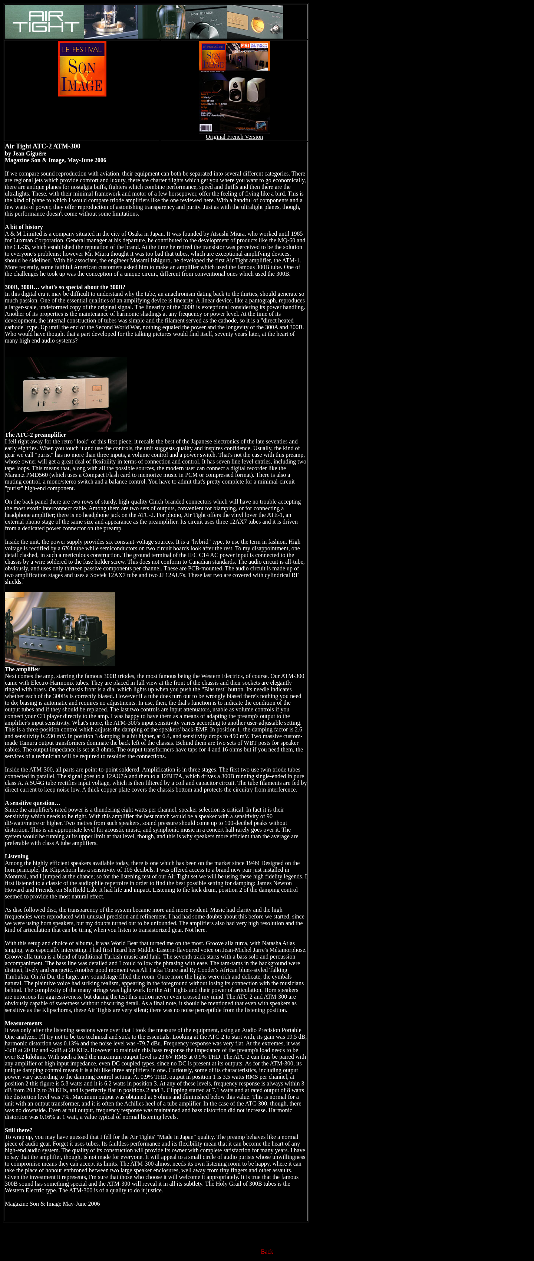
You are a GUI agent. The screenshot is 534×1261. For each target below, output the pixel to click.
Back (267, 1251)
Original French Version (234, 137)
